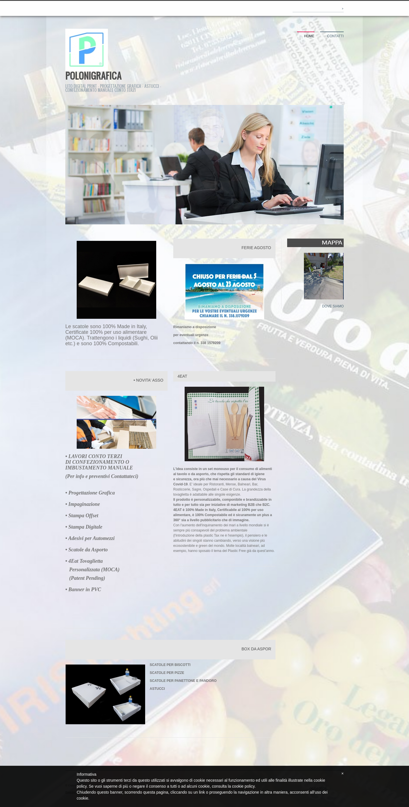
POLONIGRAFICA (93, 75)
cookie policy (243, 786)
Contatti (335, 36)
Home (309, 36)
